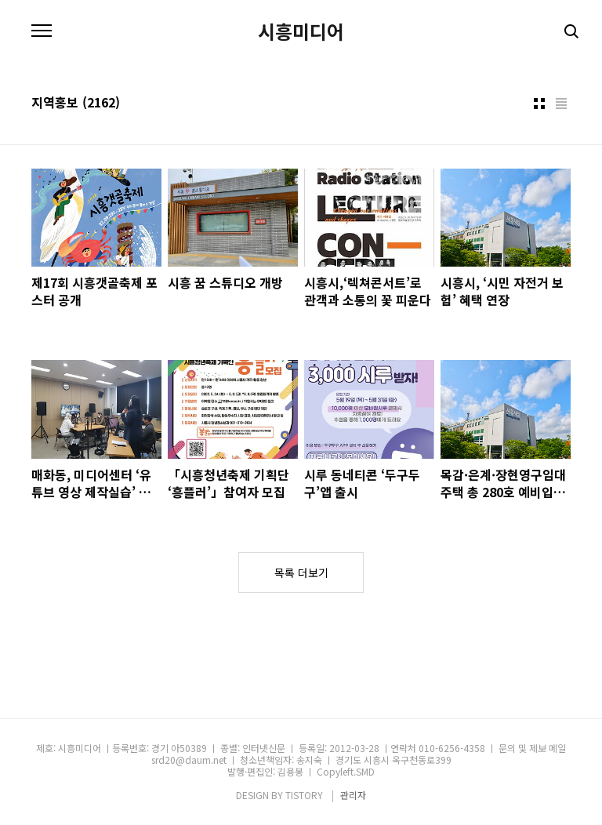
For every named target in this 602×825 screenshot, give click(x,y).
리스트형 (561, 103)
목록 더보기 (301, 572)
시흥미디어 (301, 31)
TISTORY (304, 794)
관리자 (353, 794)
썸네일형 (539, 103)
